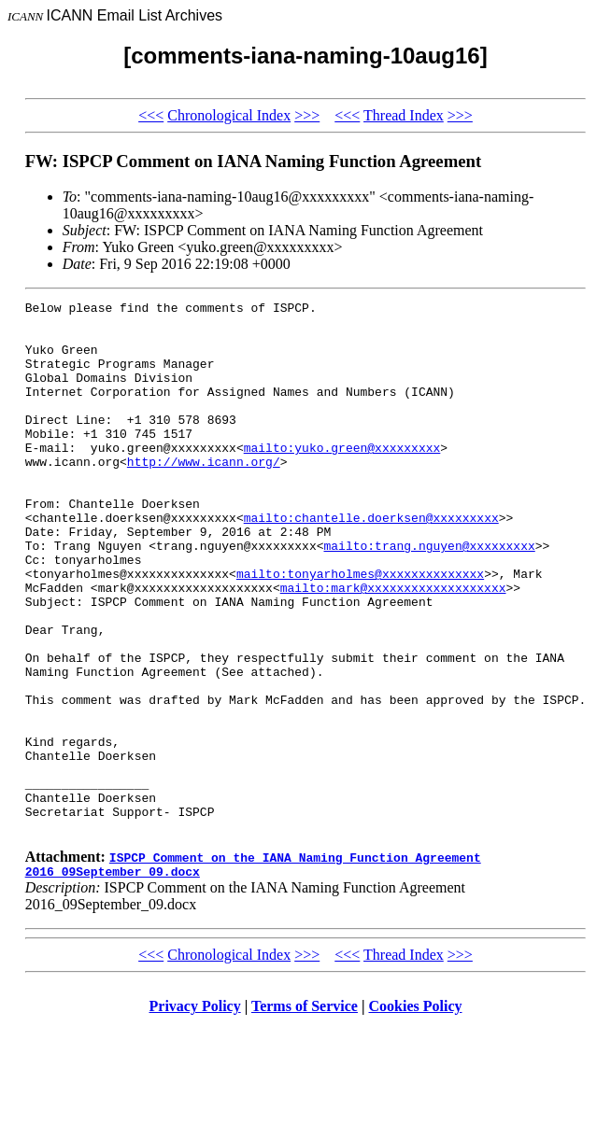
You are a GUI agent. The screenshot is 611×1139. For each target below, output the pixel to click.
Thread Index (403, 115)
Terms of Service (304, 1115)
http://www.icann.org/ (203, 494)
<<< (150, 115)
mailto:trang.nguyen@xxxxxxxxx (429, 595)
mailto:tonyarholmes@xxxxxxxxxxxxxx (360, 629)
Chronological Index (229, 115)
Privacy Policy (195, 1115)
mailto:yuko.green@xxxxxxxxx (342, 478)
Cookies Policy (415, 1115)
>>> (307, 115)
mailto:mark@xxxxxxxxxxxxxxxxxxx (393, 646)
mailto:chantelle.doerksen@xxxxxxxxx (371, 562)
